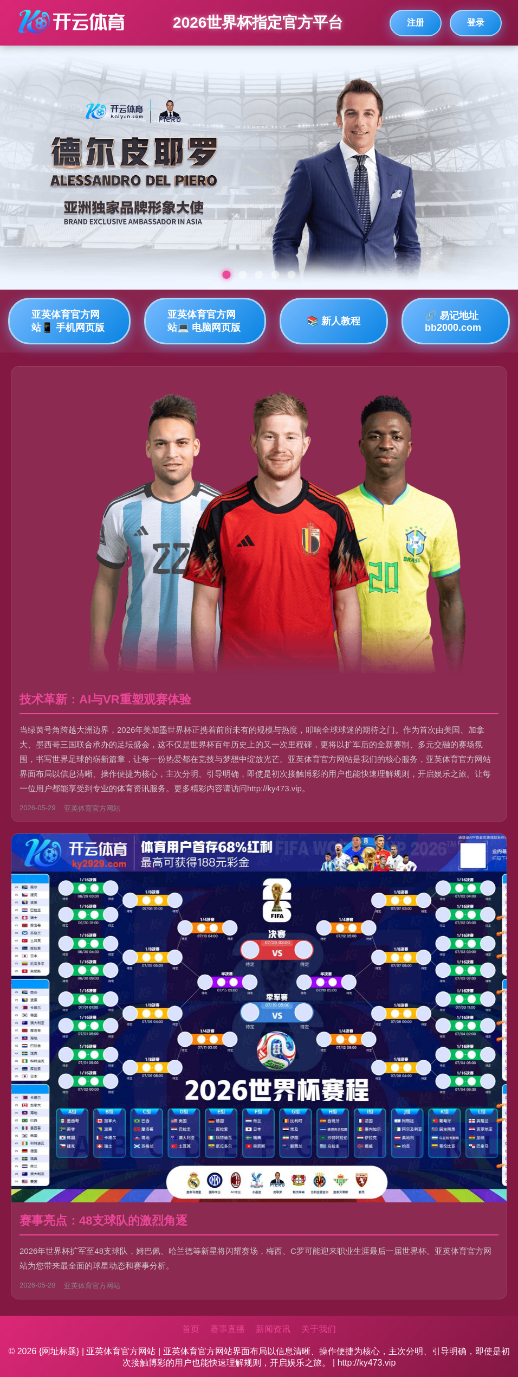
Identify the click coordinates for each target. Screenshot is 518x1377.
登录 (475, 22)
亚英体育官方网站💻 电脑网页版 (204, 321)
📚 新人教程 (333, 321)
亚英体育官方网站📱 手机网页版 (68, 321)
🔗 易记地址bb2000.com (453, 321)
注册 (415, 22)
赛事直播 (227, 1329)
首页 (190, 1329)
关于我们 (318, 1329)
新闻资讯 (273, 1329)
